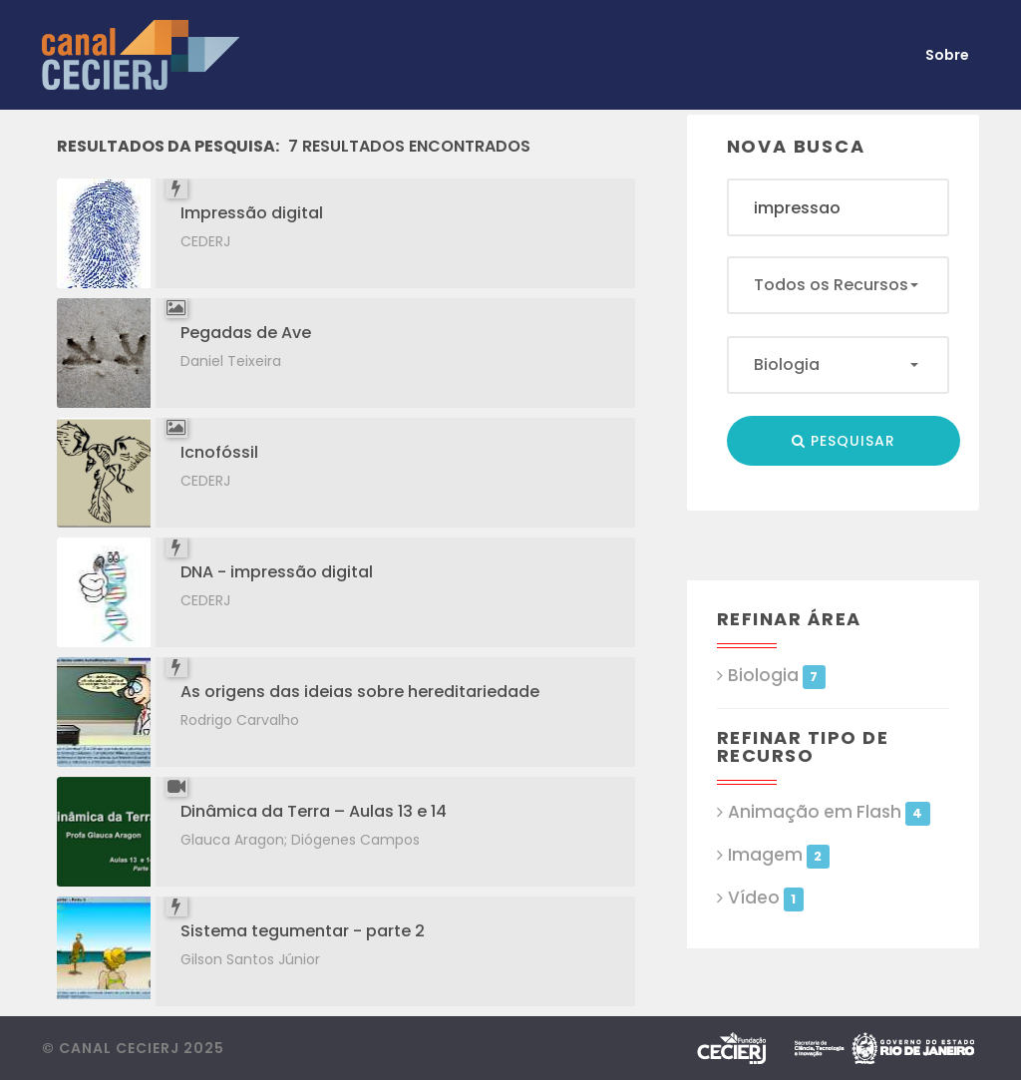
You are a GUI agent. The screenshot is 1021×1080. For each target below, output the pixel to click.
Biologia (777, 675)
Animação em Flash (829, 812)
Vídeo (766, 898)
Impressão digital (251, 212)
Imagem (779, 855)
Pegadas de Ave (245, 332)
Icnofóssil (219, 452)
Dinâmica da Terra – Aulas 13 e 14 (313, 811)
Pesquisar (843, 441)
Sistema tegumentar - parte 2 (302, 930)
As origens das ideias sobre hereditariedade (359, 691)
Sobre (947, 55)
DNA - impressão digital (276, 571)
